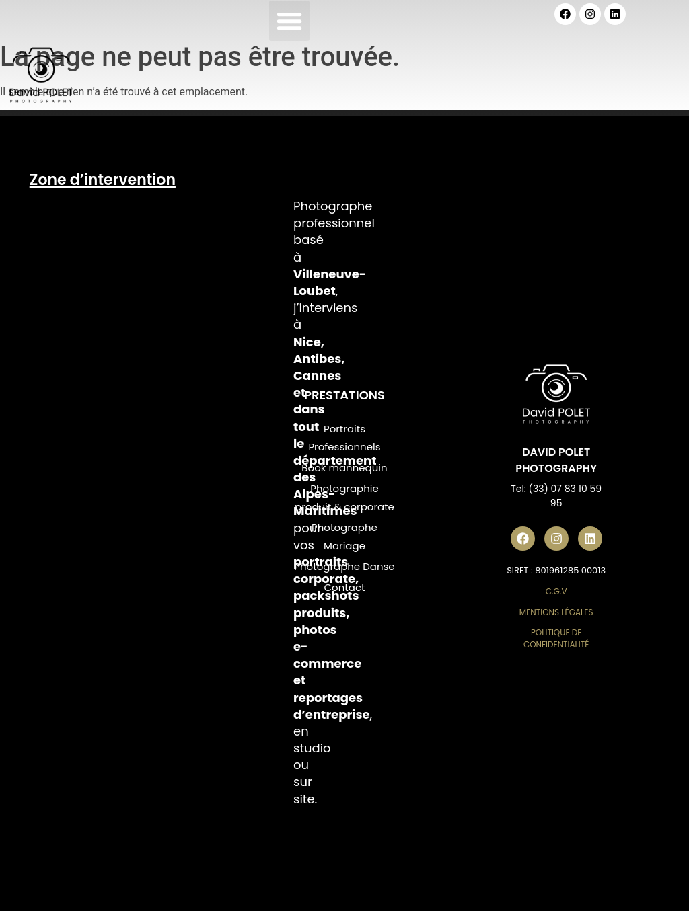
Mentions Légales (556, 612)
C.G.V (556, 591)
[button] (289, 21)
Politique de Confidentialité (556, 638)
